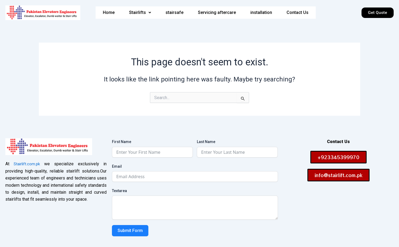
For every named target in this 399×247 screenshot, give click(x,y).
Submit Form (130, 230)
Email (117, 166)
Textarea (119, 191)
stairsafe (173, 12)
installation (262, 12)
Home (107, 12)
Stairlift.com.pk (27, 163)
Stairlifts (139, 12)
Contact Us (298, 12)
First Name (121, 142)
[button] (139, 12)
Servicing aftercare (216, 12)
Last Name (206, 142)
